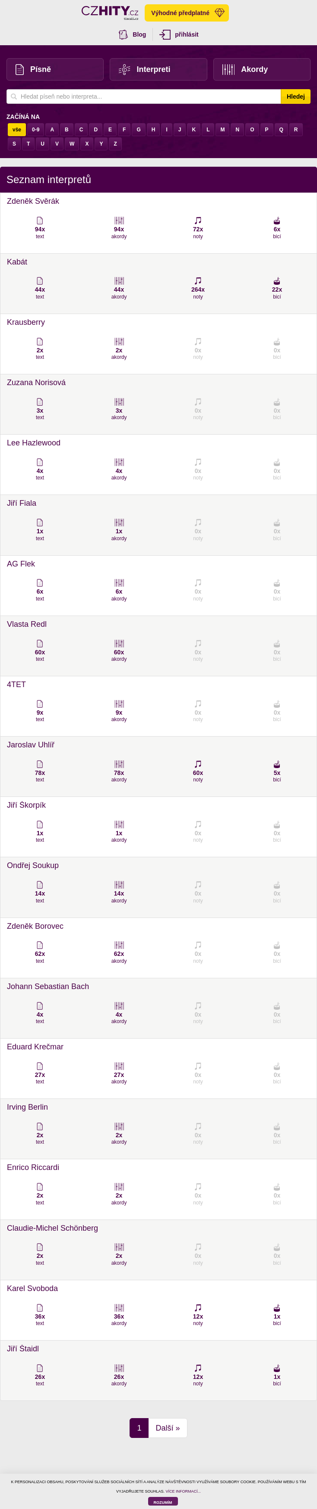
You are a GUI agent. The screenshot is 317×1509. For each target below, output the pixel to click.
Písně (33, 69)
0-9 (35, 130)
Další (167, 1428)
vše (17, 130)
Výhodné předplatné (188, 13)
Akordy (245, 69)
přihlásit (178, 35)
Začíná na (23, 116)
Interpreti (144, 69)
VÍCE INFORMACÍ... (183, 1491)
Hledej (296, 96)
